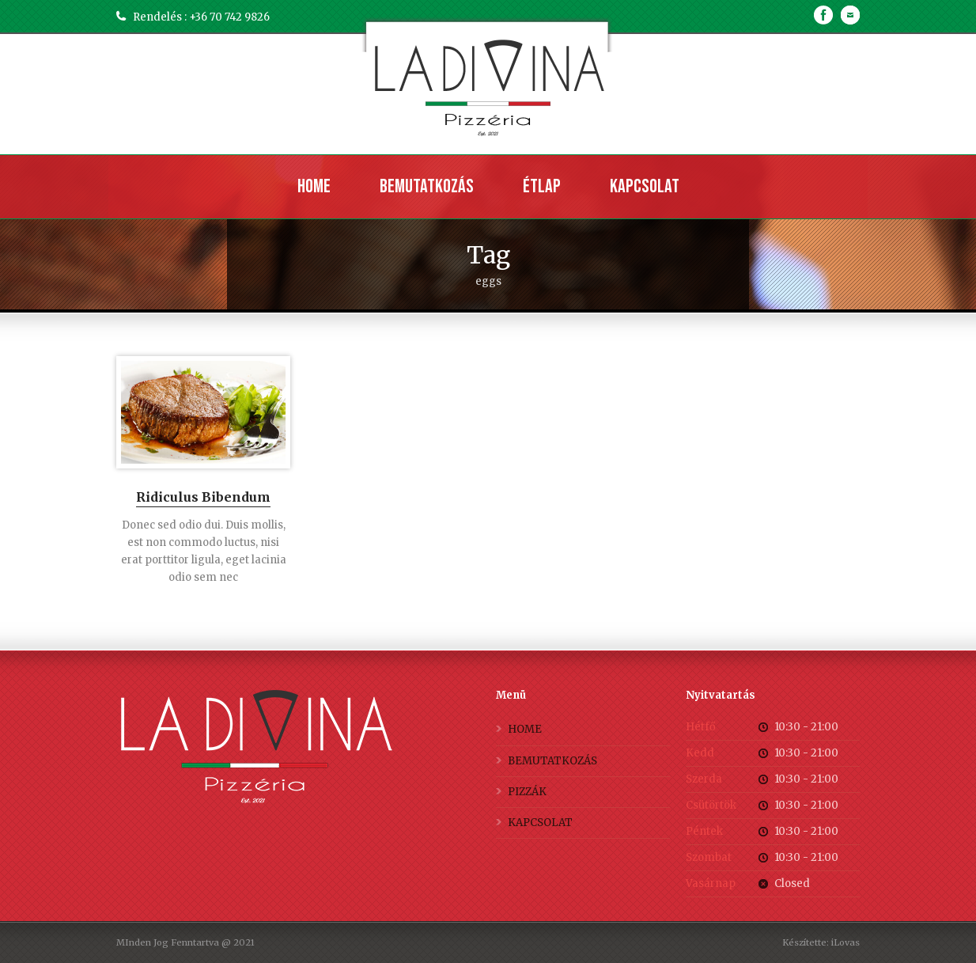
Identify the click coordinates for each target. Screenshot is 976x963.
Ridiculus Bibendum (203, 498)
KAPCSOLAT (540, 822)
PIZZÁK (527, 791)
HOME (525, 729)
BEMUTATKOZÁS (552, 761)
